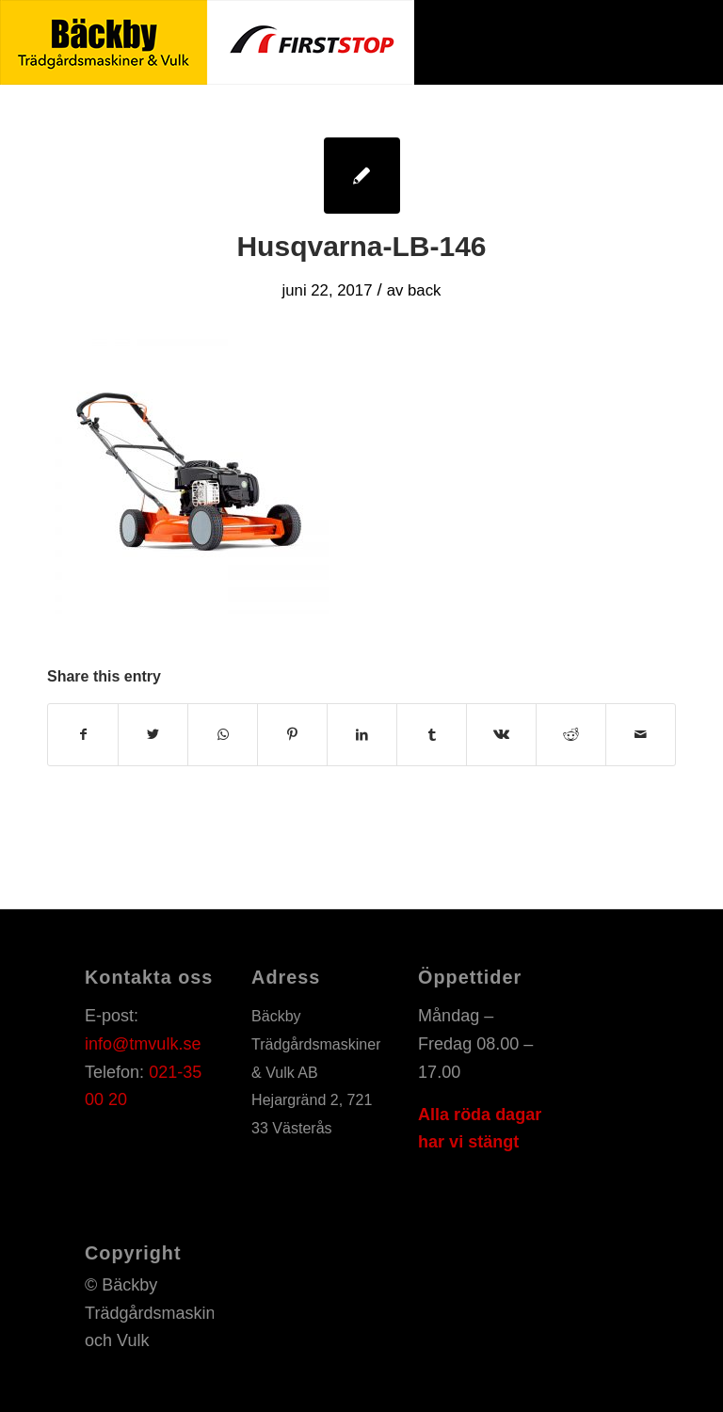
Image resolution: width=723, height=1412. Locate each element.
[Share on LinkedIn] (362, 734)
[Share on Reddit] (571, 734)
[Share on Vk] (501, 734)
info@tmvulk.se (143, 1044)
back (424, 290)
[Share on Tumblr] (431, 734)
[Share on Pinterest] (292, 734)
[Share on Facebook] (83, 734)
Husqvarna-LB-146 (361, 246)
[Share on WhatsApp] (222, 734)
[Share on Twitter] (153, 734)
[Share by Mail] (640, 734)
